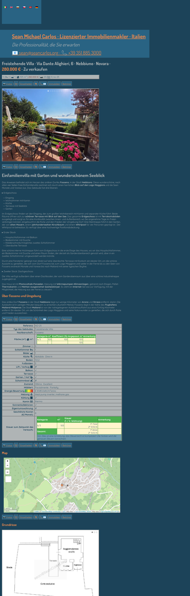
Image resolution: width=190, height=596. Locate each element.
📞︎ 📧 (43, 83)
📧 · (56, 52)
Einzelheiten (26, 83)
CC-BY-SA (115, 511)
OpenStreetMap (80, 511)
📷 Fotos (7, 83)
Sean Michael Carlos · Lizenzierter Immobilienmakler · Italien (79, 36)
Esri (64, 511)
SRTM (89, 511)
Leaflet (36, 511)
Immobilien (54, 83)
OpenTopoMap (106, 511)
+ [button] (7, 461)
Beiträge (67, 83)
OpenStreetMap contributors (51, 511)
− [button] (7, 466)
